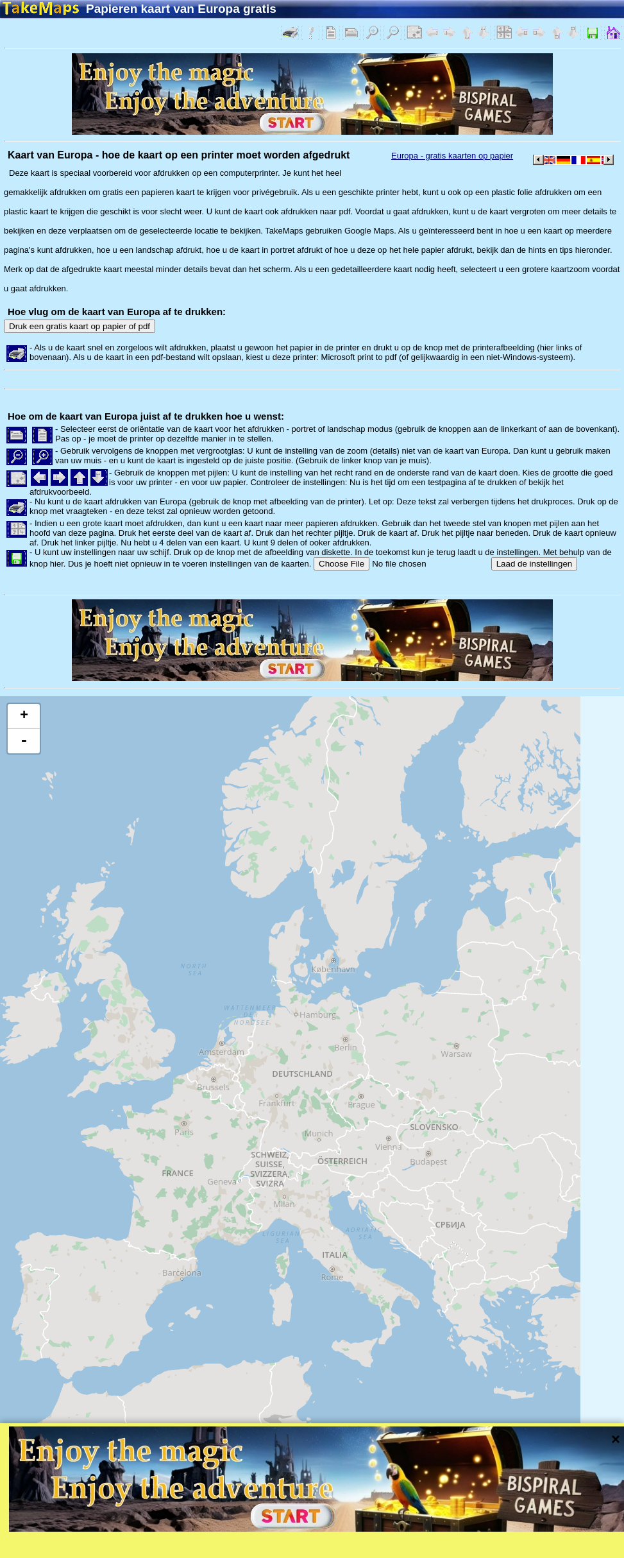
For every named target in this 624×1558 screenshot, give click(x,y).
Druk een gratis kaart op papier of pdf (79, 326)
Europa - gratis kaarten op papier (452, 155)
